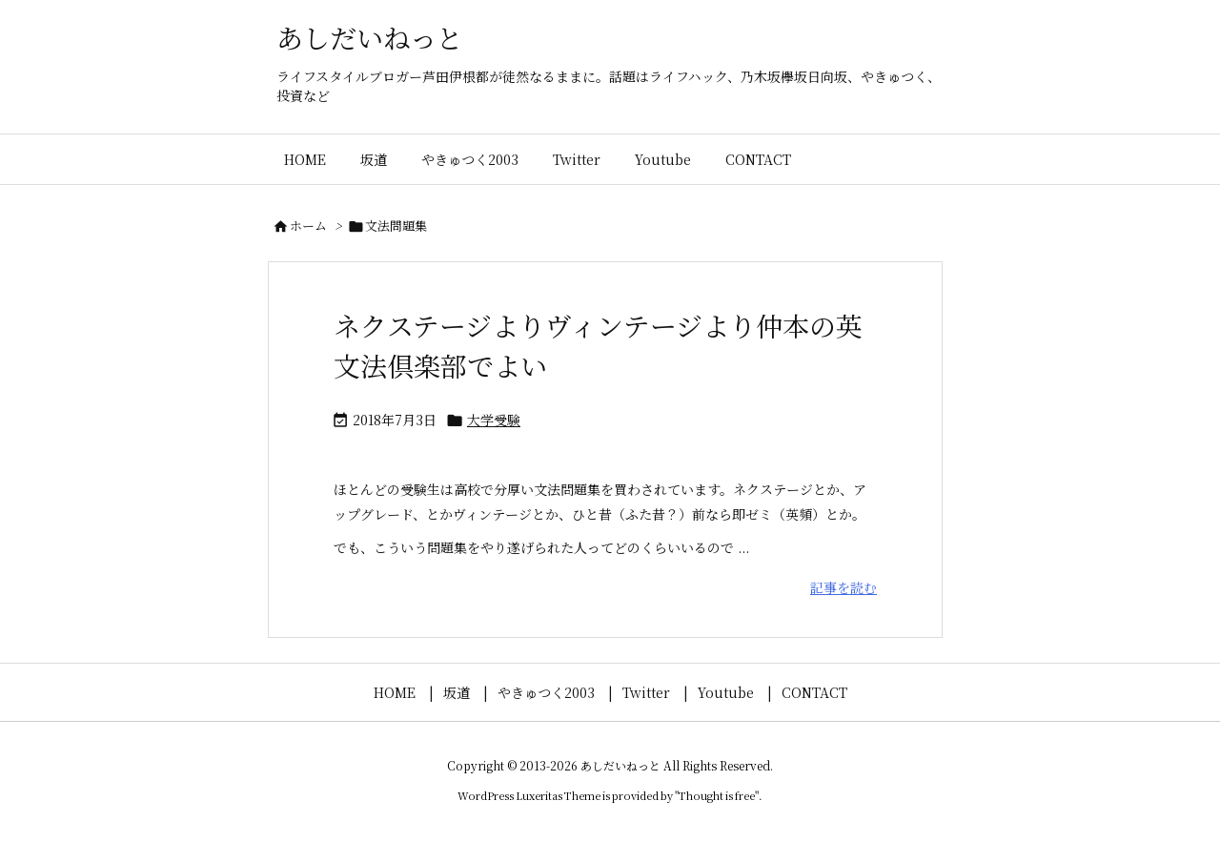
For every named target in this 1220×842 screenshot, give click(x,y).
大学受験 (493, 419)
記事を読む (843, 587)
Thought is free (717, 795)
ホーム (308, 225)
